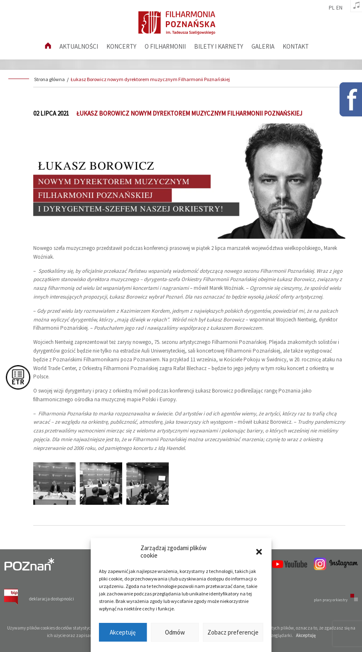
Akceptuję (122, 632)
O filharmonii (165, 46)
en (339, 8)
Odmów (175, 632)
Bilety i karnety (218, 46)
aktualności (78, 46)
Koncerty (121, 46)
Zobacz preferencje (233, 632)
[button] (259, 552)
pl (332, 8)
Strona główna (49, 79)
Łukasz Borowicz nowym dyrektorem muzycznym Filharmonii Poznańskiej (150, 79)
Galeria (262, 46)
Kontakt (296, 46)
